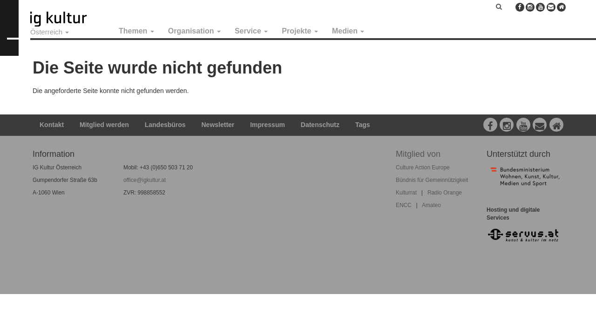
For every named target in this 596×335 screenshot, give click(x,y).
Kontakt (52, 124)
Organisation (194, 31)
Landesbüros (165, 124)
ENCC (404, 205)
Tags (362, 124)
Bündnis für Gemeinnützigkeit (432, 180)
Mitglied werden (104, 124)
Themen (136, 31)
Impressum (267, 124)
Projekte (300, 31)
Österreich (49, 32)
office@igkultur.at (144, 180)
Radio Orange (444, 192)
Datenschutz (320, 124)
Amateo (431, 205)
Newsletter (218, 124)
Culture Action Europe (423, 167)
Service (251, 31)
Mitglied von (418, 154)
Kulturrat (406, 192)
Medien (348, 31)
